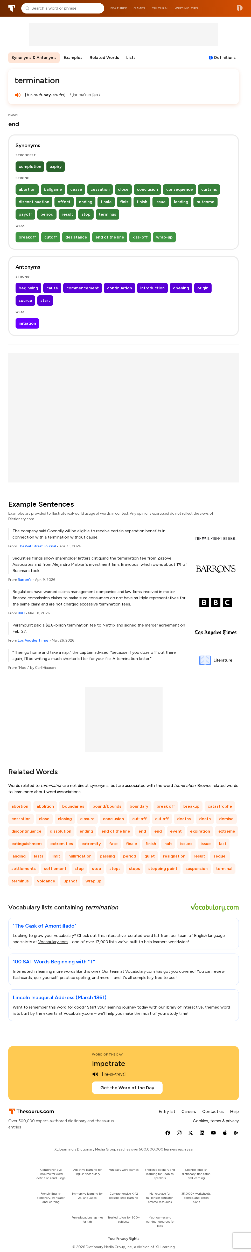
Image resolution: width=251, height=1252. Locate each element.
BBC (21, 613)
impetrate (108, 1063)
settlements (23, 868)
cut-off (139, 818)
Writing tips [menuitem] (186, 8)
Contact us (213, 1111)
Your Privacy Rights (124, 1238)
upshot (70, 881)
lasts (38, 856)
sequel (220, 856)
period (46, 214)
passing (107, 856)
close (123, 189)
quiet (149, 856)
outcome (205, 201)
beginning (28, 287)
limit (56, 856)
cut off (162, 818)
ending (85, 201)
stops (115, 868)
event (176, 831)
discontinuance (26, 831)
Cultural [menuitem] (160, 8)
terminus (107, 214)
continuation (119, 287)
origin (202, 287)
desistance (76, 237)
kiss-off (140, 237)
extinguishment (26, 843)
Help (234, 1111)
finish (142, 201)
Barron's (25, 579)
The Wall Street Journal (37, 546)
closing (65, 818)
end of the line (109, 237)
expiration (200, 831)
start (45, 300)
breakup (191, 806)
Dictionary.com (240, 8)
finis (124, 201)
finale (106, 201)
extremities (61, 843)
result (67, 214)
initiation (27, 323)
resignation (174, 856)
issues (186, 843)
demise (226, 818)
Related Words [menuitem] (104, 57)
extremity (91, 843)
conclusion (147, 189)
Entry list (167, 1111)
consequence (179, 189)
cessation (100, 189)
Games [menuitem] (139, 8)
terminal (224, 868)
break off (166, 806)
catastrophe (220, 806)
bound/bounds (107, 806)
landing (181, 201)
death (205, 818)
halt (168, 843)
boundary (139, 806)
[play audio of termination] (18, 95)
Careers (189, 1111)
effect (64, 201)
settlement (55, 868)
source (25, 300)
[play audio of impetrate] (95, 1074)
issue (161, 201)
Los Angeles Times (33, 640)
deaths (184, 818)
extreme (226, 831)
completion (30, 166)
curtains (209, 189)
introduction (152, 287)
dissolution (60, 831)
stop (85, 214)
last (222, 843)
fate (113, 843)
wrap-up (164, 237)
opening (181, 287)
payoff (25, 214)
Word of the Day (107, 1054)
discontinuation (34, 201)
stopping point (162, 868)
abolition (45, 806)
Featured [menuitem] (118, 8)
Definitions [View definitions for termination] (225, 57)
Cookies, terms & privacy (216, 1120)
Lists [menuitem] (131, 57)
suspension (197, 868)
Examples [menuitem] (73, 57)
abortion (27, 189)
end (142, 831)
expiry (56, 166)
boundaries (73, 806)
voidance (46, 881)
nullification (80, 856)
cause (52, 287)
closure (87, 818)
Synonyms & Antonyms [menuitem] (34, 57)
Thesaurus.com (11, 8)
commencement (82, 287)
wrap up (93, 881)
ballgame (53, 189)
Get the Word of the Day (127, 1088)
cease (76, 189)
